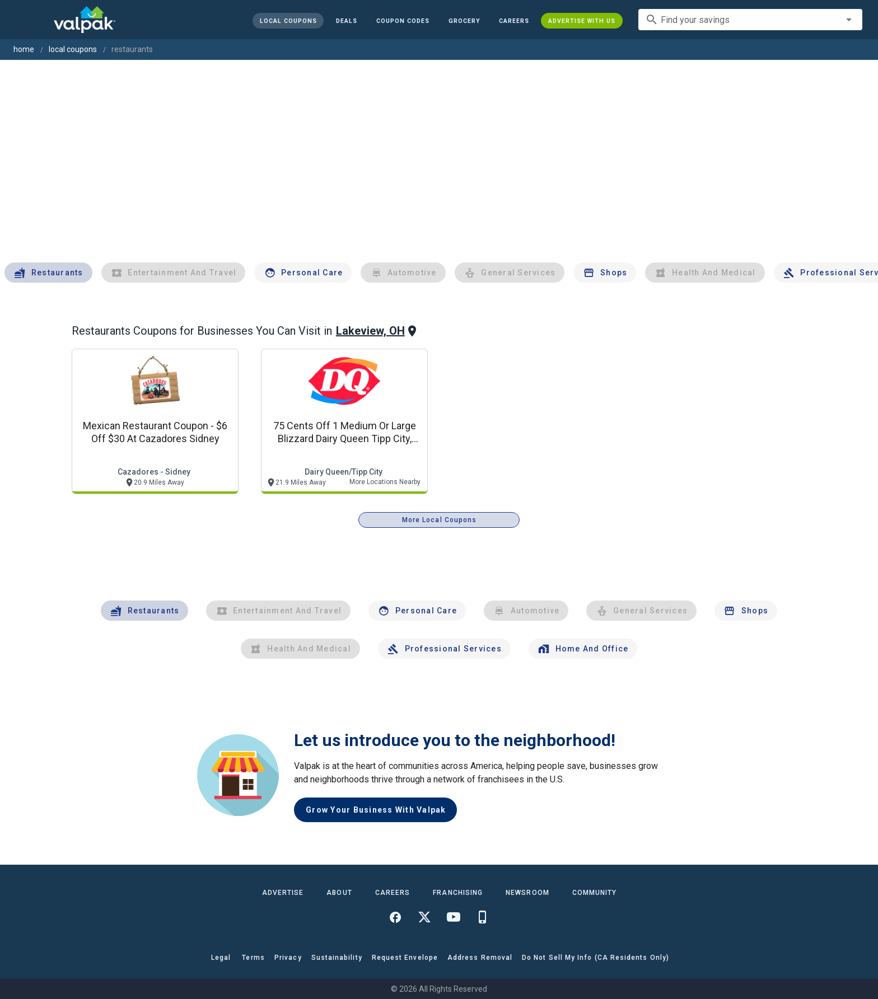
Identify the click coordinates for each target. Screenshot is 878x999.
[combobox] (750, 19)
